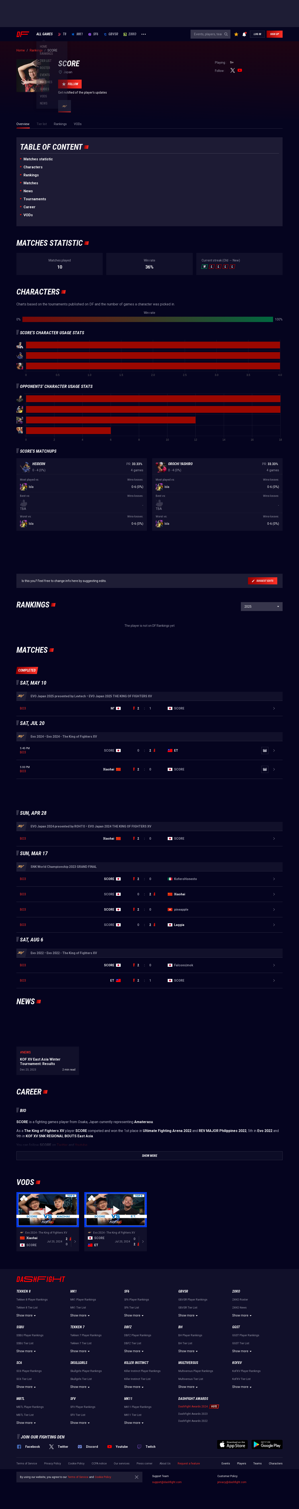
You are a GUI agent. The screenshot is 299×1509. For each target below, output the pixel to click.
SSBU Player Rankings (29, 1338)
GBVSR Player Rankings (192, 1302)
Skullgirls (78, 1365)
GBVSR (111, 34)
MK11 (128, 1401)
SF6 (93, 34)
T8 (62, 34)
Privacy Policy (52, 1466)
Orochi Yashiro (180, 464)
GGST (236, 1330)
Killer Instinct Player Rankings (142, 1373)
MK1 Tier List (78, 1310)
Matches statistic (38, 159)
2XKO (130, 34)
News (28, 191)
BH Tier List (185, 1346)
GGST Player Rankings (245, 1338)
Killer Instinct (136, 1365)
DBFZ (128, 1330)
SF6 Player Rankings (136, 1302)
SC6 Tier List (24, 1381)
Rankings (31, 175)
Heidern (38, 464)
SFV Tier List (77, 1417)
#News (25, 1055)
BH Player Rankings (190, 1338)
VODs (28, 215)
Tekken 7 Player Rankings (86, 1338)
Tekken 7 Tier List (81, 1346)
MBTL (20, 1401)
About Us (165, 1466)
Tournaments (35, 199)
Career (29, 207)
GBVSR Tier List (187, 1310)
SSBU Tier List (24, 1346)
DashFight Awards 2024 (193, 1409)
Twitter (62, 1148)
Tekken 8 (23, 1294)
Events (226, 1466)
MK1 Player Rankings (83, 1302)
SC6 (19, 1365)
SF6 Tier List (131, 1310)
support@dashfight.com (167, 1484)
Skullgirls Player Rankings (86, 1373)
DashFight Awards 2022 (193, 1423)
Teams (257, 1466)
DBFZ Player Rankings (137, 1338)
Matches (31, 183)
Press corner (144, 1466)
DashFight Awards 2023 (193, 1416)
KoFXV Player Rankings (246, 1373)
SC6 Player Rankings (29, 1373)
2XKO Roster (240, 1302)
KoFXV (237, 1365)
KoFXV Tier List (241, 1381)
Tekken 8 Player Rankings (32, 1302)
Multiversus (188, 1365)
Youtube (81, 1148)
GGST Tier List (240, 1346)
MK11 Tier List (133, 1417)
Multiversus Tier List (190, 1381)
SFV (73, 1401)
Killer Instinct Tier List (137, 1381)
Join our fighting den (43, 1439)
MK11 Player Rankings (137, 1409)
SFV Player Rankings (82, 1409)
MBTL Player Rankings (30, 1409)
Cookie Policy (76, 1466)
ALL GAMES (44, 34)
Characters (33, 167)
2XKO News (239, 1310)
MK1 (77, 34)
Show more (26, 1318)
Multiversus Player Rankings (195, 1373)
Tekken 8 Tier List (27, 1310)
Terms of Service (26, 1466)
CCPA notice (99, 1466)
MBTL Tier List (25, 1417)
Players (241, 1466)
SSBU (20, 1330)
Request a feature (189, 1466)
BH (180, 1330)
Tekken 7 (77, 1330)
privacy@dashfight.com (231, 1484)
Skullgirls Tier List (81, 1381)
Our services (122, 1466)
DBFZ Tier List (132, 1346)
